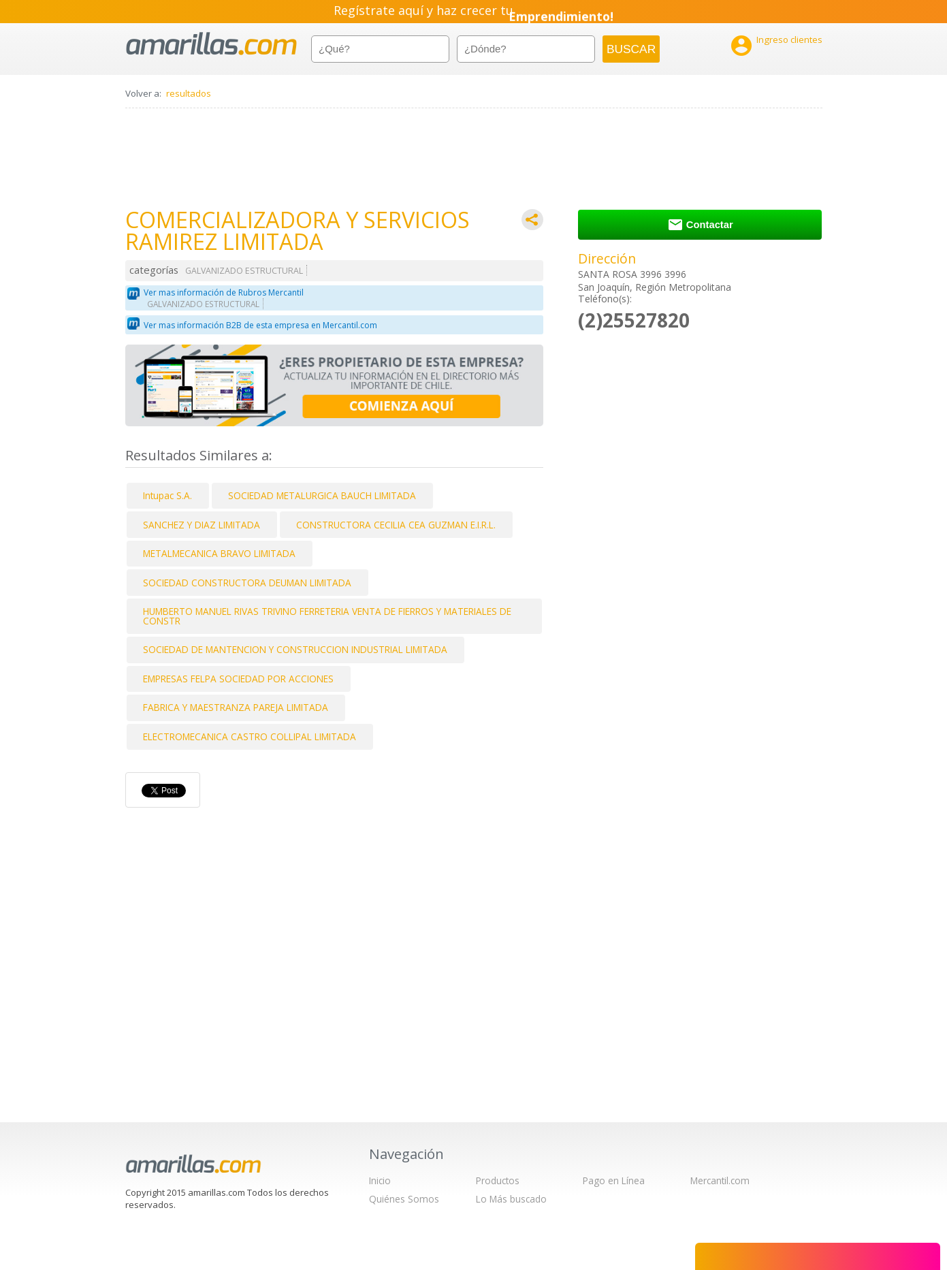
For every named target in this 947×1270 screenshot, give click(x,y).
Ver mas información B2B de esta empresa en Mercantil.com (260, 325)
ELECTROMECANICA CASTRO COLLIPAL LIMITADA (249, 736)
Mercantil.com (720, 1180)
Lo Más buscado (511, 1198)
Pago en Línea (614, 1180)
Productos (497, 1180)
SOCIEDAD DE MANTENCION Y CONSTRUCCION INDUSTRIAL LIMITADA (295, 649)
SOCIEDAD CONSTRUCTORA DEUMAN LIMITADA (247, 582)
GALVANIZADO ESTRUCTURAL (244, 270)
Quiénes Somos (404, 1198)
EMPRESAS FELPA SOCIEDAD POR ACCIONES (238, 678)
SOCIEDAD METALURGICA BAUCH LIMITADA (322, 495)
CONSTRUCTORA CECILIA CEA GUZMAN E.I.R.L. (396, 524)
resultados (188, 93)
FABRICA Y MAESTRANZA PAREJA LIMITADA (235, 707)
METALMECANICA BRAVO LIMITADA (219, 553)
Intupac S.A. (167, 495)
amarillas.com (211, 44)
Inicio (380, 1180)
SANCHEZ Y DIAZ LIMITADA (201, 524)
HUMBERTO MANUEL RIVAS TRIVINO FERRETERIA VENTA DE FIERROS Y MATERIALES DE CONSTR (327, 616)
